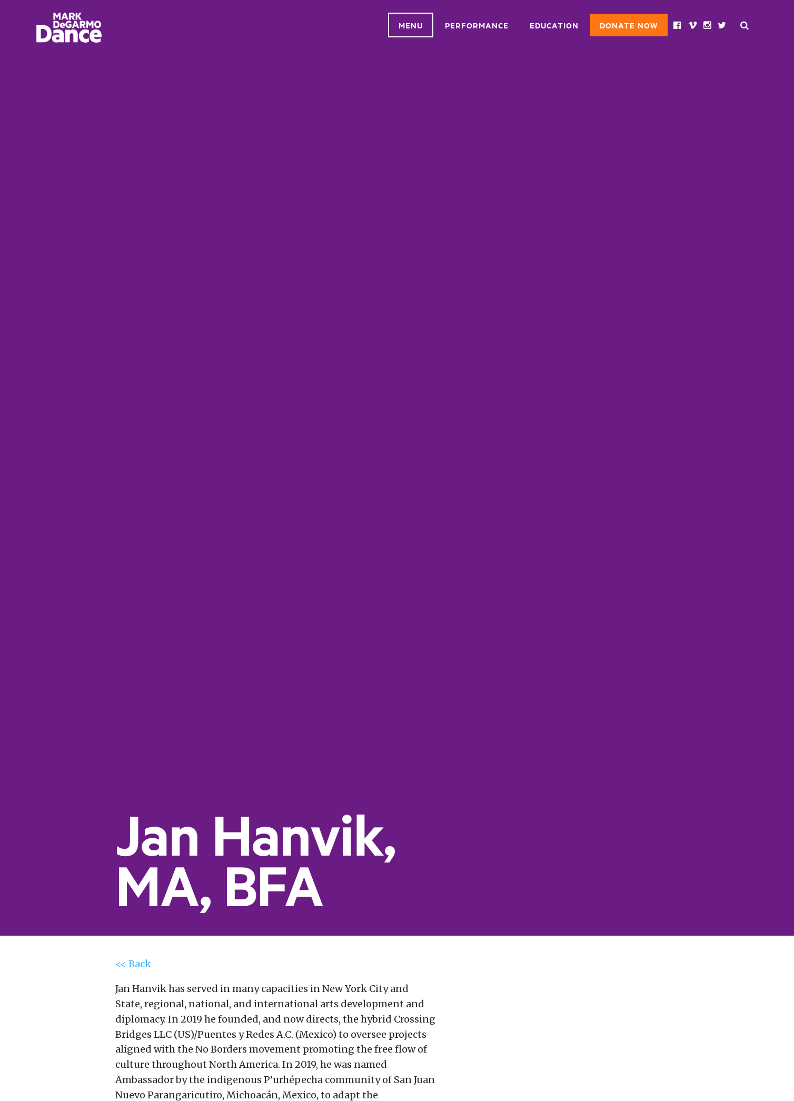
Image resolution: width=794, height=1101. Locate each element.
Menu (411, 25)
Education (554, 25)
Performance (477, 25)
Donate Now (629, 25)
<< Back (133, 964)
